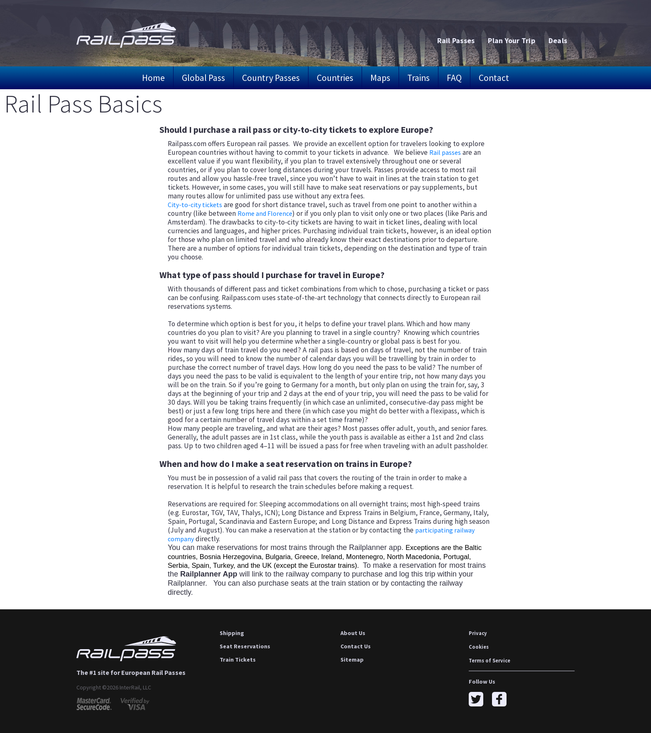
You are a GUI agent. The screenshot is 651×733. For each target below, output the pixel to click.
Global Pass (203, 77)
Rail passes (445, 152)
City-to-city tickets (196, 204)
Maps (380, 77)
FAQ (454, 77)
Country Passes (271, 77)
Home (153, 77)
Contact (494, 77)
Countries (335, 77)
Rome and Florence (266, 213)
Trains (418, 77)
